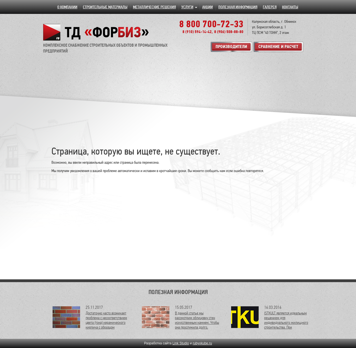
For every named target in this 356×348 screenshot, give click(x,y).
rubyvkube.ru (202, 343)
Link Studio (180, 343)
